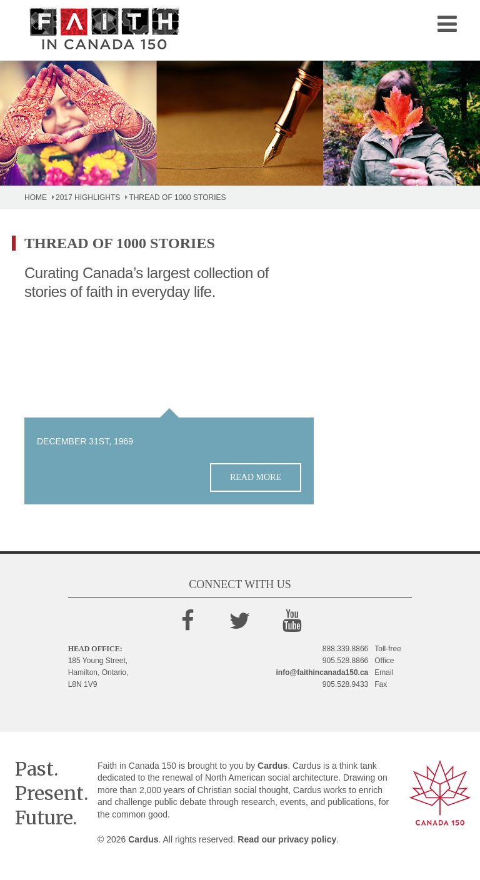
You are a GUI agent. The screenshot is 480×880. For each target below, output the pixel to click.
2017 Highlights (88, 197)
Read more (255, 477)
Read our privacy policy (287, 839)
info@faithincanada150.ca (322, 672)
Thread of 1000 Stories (177, 197)
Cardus (273, 766)
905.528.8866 (345, 660)
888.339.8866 (345, 648)
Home (35, 197)
